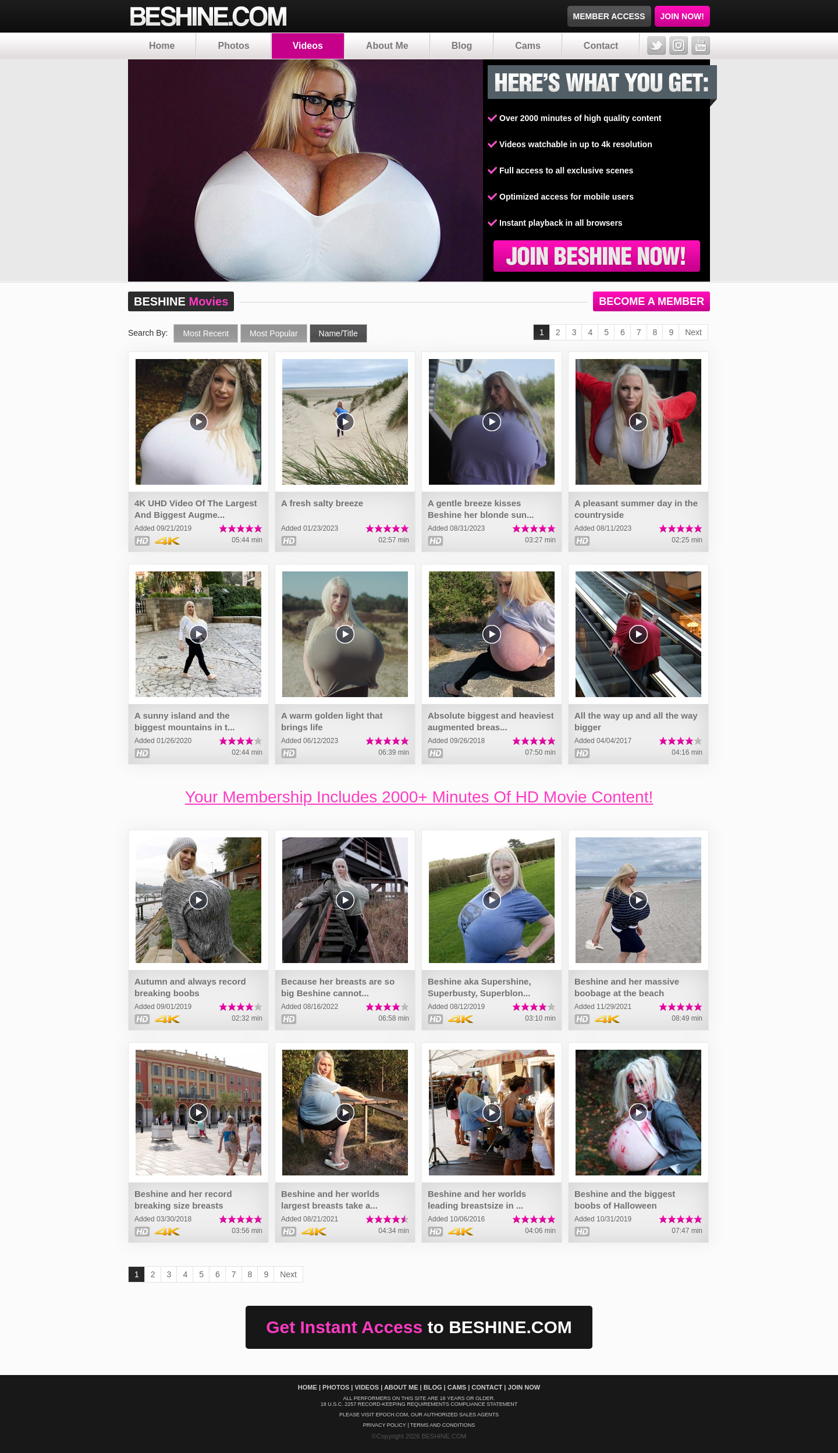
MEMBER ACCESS (609, 16)
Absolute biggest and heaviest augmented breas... (491, 721)
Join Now (524, 1387)
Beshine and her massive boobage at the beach (626, 987)
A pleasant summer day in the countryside (636, 509)
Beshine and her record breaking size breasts (183, 1199)
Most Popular (273, 333)
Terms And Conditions (442, 1425)
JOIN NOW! (682, 16)
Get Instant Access (419, 1327)
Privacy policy (384, 1425)
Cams (528, 46)
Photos (233, 46)
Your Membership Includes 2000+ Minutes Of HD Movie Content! (419, 797)
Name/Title (338, 333)
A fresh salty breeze (322, 503)
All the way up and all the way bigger (636, 721)
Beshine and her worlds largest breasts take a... (330, 1199)
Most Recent (206, 333)
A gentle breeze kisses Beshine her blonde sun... (481, 509)
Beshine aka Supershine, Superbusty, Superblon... (479, 987)
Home (162, 46)
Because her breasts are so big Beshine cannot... (338, 987)
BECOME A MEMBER (651, 301)
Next (693, 332)
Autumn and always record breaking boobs (190, 987)
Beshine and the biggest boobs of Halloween (624, 1199)
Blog (462, 46)
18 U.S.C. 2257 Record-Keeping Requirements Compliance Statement (419, 1404)
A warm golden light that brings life (331, 721)
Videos (308, 46)
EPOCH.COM (391, 1415)
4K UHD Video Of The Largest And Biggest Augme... (195, 509)
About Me (387, 46)
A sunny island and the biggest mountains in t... (184, 721)
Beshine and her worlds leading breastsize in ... (477, 1199)
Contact (601, 46)
